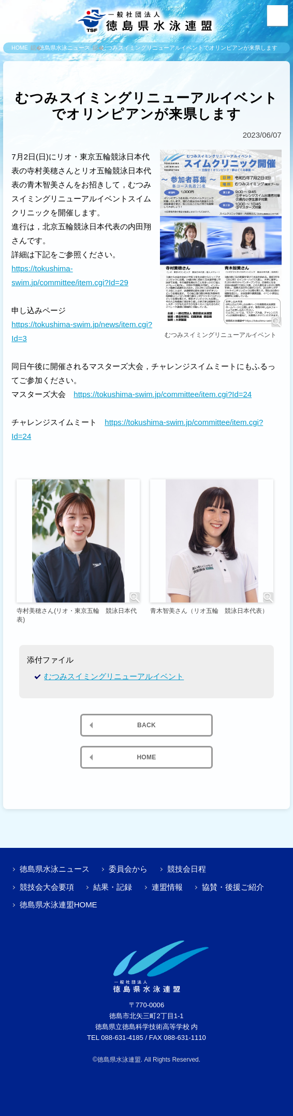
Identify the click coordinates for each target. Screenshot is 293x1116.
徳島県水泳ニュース (64, 48)
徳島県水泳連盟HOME (58, 904)
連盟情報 (167, 887)
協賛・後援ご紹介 (233, 887)
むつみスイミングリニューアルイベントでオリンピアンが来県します (189, 48)
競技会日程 (186, 868)
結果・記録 (112, 887)
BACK (146, 725)
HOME (19, 48)
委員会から (128, 868)
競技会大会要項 (47, 887)
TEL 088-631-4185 (115, 1037)
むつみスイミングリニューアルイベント (114, 676)
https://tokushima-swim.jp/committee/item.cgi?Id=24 (163, 394)
